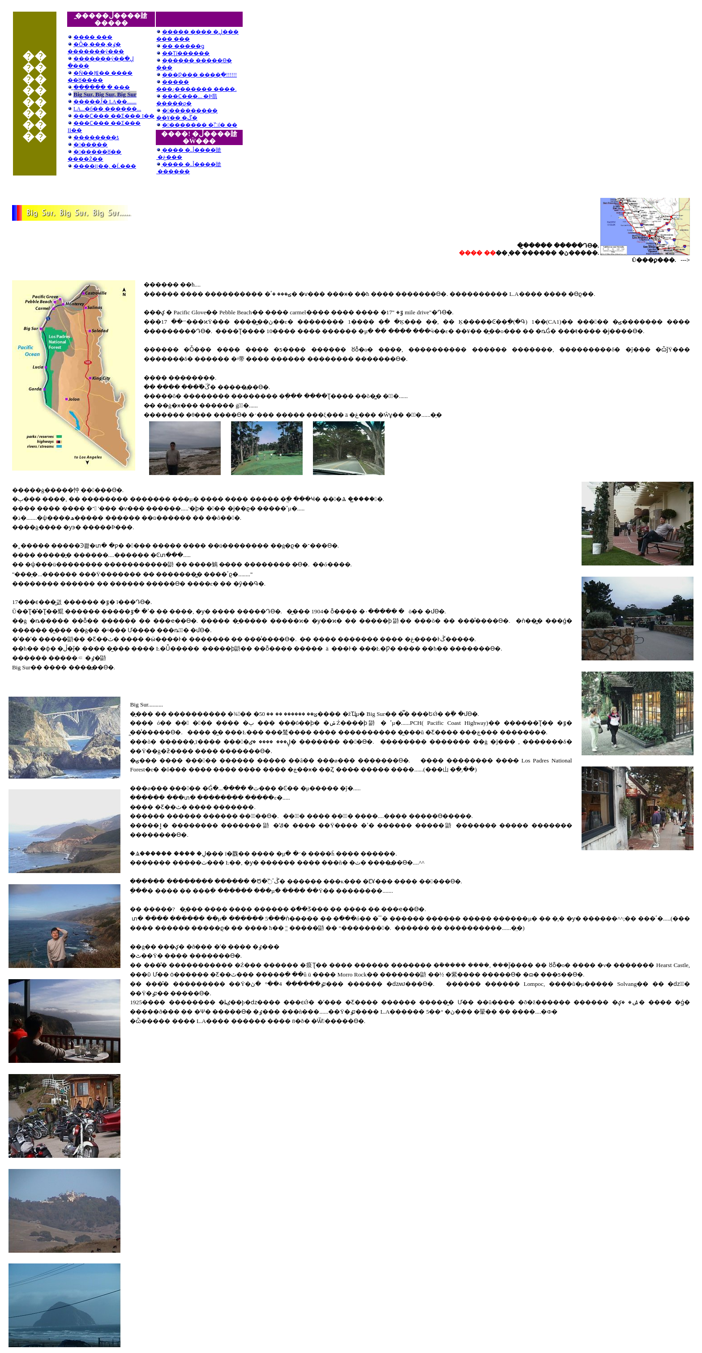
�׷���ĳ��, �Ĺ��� (104, 166)
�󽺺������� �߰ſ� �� (199, 125)
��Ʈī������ (186, 53)
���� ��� (90, 37)
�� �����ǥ (183, 46)
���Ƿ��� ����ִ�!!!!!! (199, 75)
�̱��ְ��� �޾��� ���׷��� (101, 87)
